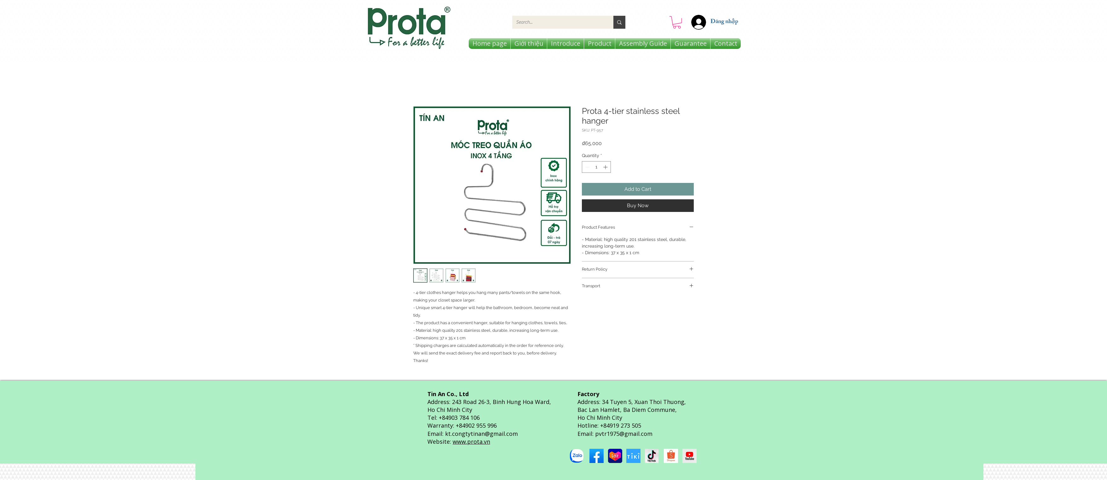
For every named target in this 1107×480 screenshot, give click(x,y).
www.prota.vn (471, 441)
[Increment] (606, 167)
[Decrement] (587, 167)
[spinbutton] (596, 167)
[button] (676, 22)
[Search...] (558, 22)
